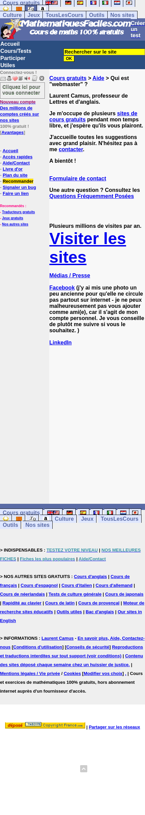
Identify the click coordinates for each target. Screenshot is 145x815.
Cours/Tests (15, 51)
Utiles (7, 65)
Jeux (34, 15)
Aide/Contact (16, 162)
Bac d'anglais (100, 611)
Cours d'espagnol (39, 585)
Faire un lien (16, 193)
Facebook (62, 288)
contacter (71, 149)
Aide (98, 78)
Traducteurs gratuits (18, 212)
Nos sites (122, 15)
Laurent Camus (57, 638)
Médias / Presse (69, 275)
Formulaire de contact (77, 178)
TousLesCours (64, 15)
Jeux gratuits (12, 218)
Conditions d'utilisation (37, 647)
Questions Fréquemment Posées (91, 196)
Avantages (12, 132)
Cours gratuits (67, 78)
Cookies (72, 673)
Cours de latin (60, 602)
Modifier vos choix (103, 673)
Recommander (18, 181)
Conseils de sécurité (87, 647)
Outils (96, 15)
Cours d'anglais (90, 576)
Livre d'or (13, 169)
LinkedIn (60, 342)
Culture (12, 15)
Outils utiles (69, 611)
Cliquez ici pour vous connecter (21, 89)
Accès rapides (17, 156)
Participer (12, 58)
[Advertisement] (97, 418)
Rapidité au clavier (21, 602)
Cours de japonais (124, 594)
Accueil (10, 44)
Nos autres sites (15, 224)
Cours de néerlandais (22, 594)
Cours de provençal (99, 602)
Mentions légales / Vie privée (30, 673)
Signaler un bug (19, 187)
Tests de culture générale (75, 594)
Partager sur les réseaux (114, 727)
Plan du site (15, 175)
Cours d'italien (76, 585)
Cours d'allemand (114, 585)
